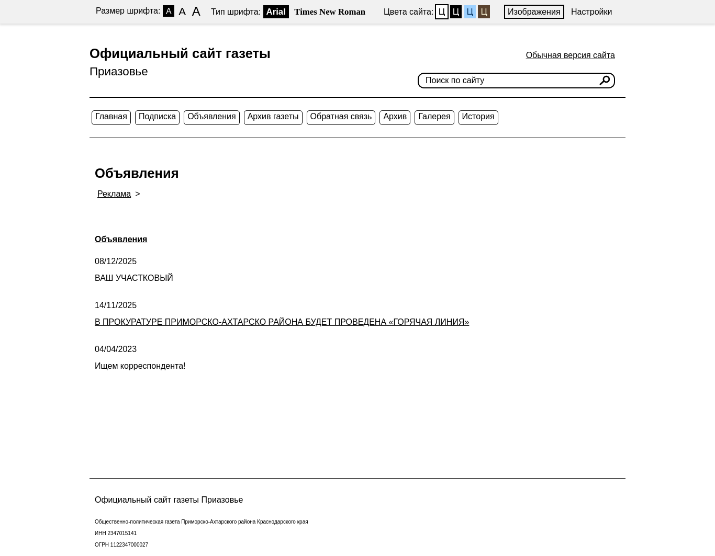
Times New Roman (329, 12)
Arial (276, 12)
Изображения (534, 11)
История (478, 116)
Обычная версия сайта (570, 55)
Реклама (114, 193)
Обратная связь (341, 116)
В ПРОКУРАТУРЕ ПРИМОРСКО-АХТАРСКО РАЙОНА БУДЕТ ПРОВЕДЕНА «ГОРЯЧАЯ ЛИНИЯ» (282, 321)
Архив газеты (273, 116)
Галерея (434, 116)
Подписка (157, 116)
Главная (111, 116)
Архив (395, 116)
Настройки (591, 11)
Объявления (211, 116)
